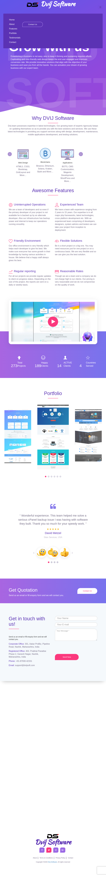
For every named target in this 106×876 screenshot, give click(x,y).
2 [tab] (51, 562)
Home (12, 20)
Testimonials (14, 38)
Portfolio (13, 33)
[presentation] (74, 648)
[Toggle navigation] (100, 7)
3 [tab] (54, 562)
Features (13, 29)
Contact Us (32, 24)
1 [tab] (48, 562)
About (12, 24)
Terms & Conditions (46, 858)
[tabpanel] (53, 552)
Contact (12, 42)
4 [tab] (57, 562)
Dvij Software (50, 4)
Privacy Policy (60, 858)
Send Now (67, 657)
